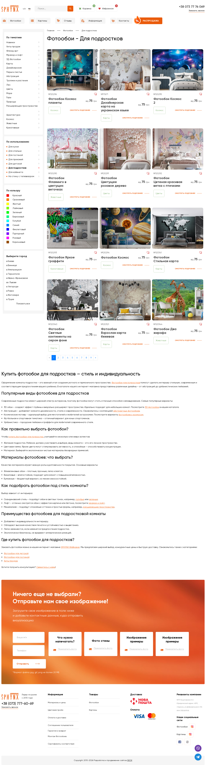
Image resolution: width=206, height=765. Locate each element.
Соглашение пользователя (60, 725)
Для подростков (89, 30)
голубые (80, 499)
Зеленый (17, 212)
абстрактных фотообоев (126, 411)
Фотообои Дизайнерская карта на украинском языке (115, 104)
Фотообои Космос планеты (62, 101)
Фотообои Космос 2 (167, 101)
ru (29, 8)
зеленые (93, 499)
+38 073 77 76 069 (192, 6)
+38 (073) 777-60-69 (17, 703)
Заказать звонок (197, 10)
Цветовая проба (55, 710)
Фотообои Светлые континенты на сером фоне (59, 334)
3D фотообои (152, 407)
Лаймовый (18, 208)
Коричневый (19, 242)
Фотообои (68, 30)
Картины (93, 710)
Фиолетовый (19, 229)
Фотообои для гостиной (16, 557)
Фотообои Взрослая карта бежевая (113, 332)
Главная (50, 30)
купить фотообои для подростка (26, 436)
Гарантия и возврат (57, 731)
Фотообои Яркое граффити (61, 259)
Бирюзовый (18, 216)
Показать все (23, 303)
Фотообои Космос (115, 257)
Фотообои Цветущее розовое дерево (113, 181)
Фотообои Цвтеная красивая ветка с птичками (167, 181)
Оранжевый (19, 199)
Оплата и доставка (57, 717)
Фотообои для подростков (126, 382)
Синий (16, 225)
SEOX (129, 760)
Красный (17, 195)
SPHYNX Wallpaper (70, 547)
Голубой (17, 220)
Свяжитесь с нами (45, 567)
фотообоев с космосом (131, 414)
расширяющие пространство (98, 507)
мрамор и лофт (97, 503)
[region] (23, 171)
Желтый (17, 204)
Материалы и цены (57, 702)
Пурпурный (18, 233)
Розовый (17, 238)
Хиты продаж (11, 561)
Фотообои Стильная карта (165, 259)
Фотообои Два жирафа (164, 331)
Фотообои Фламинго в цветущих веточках (57, 183)
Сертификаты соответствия (61, 744)
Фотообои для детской (16, 553)
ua (24, 8)
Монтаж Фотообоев (57, 736)
